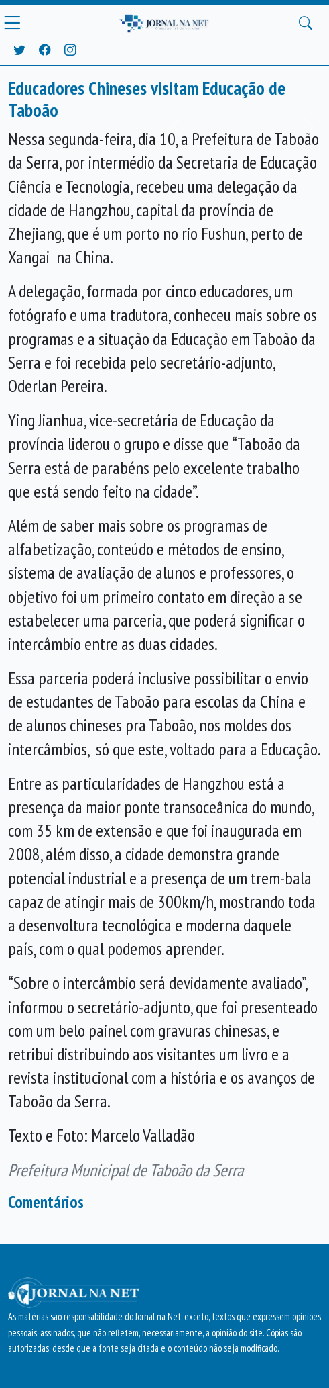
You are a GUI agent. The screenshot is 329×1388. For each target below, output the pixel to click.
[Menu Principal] (12, 23)
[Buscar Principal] (305, 23)
